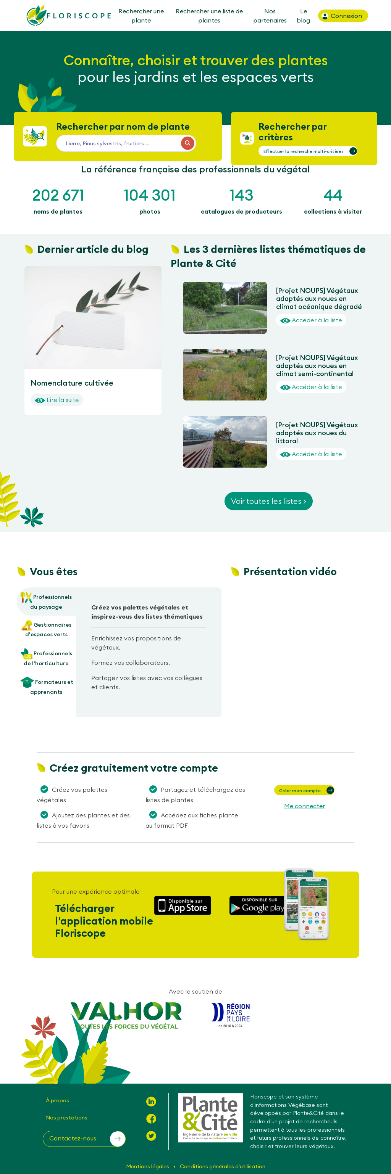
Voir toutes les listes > (268, 501)
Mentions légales (148, 1166)
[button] (308, 151)
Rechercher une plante (140, 15)
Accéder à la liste (311, 320)
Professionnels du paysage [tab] (46, 601)
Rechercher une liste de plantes (209, 15)
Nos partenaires (270, 15)
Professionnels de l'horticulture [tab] (46, 657)
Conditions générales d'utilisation (222, 1166)
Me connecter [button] (304, 806)
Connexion (341, 16)
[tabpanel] (148, 650)
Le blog (303, 15)
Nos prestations (66, 1117)
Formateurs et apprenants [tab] (46, 686)
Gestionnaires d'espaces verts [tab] (46, 629)
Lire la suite (57, 400)
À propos (57, 1100)
